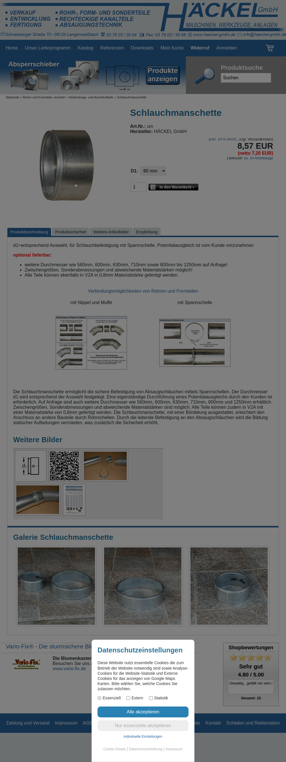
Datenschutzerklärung (145, 749)
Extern (134, 698)
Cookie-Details (115, 749)
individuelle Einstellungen (143, 737)
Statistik (158, 698)
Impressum (174, 749)
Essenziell (109, 698)
